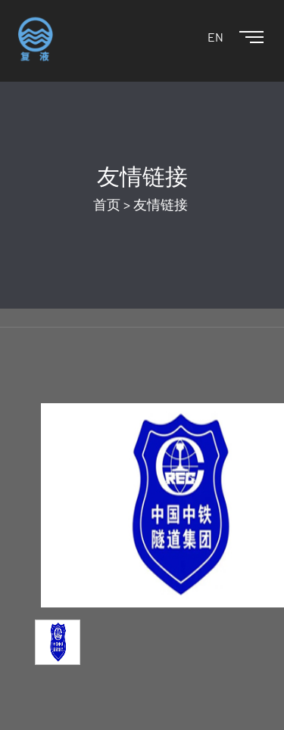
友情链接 (160, 204)
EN (215, 37)
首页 (106, 204)
